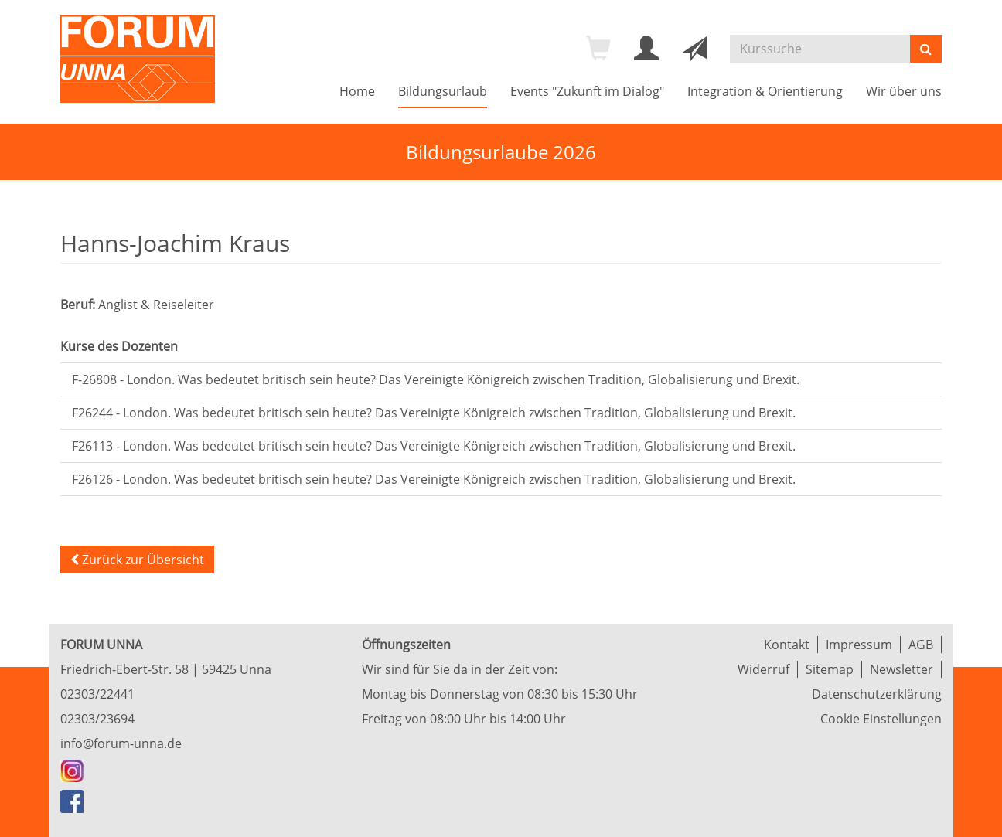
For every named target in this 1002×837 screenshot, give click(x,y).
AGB (920, 644)
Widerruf (763, 669)
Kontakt (786, 644)
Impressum (859, 644)
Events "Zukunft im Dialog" (587, 91)
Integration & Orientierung (765, 91)
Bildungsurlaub (442, 91)
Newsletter (901, 669)
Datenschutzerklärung (877, 694)
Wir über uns (904, 91)
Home (357, 91)
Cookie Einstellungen (881, 718)
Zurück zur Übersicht (137, 559)
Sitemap (830, 669)
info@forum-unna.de (121, 743)
